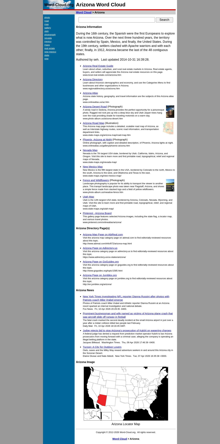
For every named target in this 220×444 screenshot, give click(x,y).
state (46, 55)
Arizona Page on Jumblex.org (100, 275)
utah (46, 31)
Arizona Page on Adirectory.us (100, 248)
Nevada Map (90, 150)
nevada (48, 38)
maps (47, 45)
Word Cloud (83, 12)
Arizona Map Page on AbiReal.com (103, 234)
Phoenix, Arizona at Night (97, 139)
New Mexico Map (93, 166)
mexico (47, 41)
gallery (47, 27)
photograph (50, 34)
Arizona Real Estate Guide (98, 65)
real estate (49, 48)
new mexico (50, 51)
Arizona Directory (93, 79)
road (46, 21)
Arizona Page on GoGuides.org (101, 261)
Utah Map (88, 196)
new (46, 58)
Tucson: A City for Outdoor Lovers (102, 346)
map (46, 24)
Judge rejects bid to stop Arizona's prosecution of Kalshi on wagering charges (127, 330)
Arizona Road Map (93, 123)
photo (47, 17)
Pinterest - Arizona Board (97, 213)
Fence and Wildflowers (96, 180)
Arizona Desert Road (95, 106)
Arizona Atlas (90, 93)
